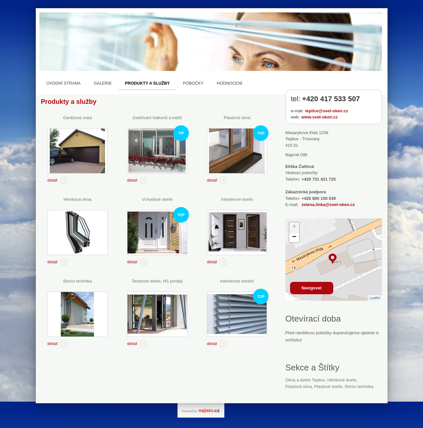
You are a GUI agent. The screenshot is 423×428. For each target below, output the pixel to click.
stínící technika (359, 386)
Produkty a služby (147, 83)
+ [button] (294, 227)
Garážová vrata (77, 117)
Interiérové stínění (237, 281)
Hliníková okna (77, 199)
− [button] (294, 237)
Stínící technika (77, 281)
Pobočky (193, 83)
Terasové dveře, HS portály (157, 281)
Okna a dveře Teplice (305, 380)
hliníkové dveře (342, 380)
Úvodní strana (63, 83)
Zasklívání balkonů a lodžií (157, 117)
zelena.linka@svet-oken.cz (328, 204)
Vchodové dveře (157, 199)
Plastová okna (237, 117)
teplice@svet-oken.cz (326, 110)
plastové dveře (328, 386)
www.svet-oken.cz (319, 117)
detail (52, 180)
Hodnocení (229, 83)
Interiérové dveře (237, 199)
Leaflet (374, 298)
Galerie (103, 83)
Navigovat (311, 287)
